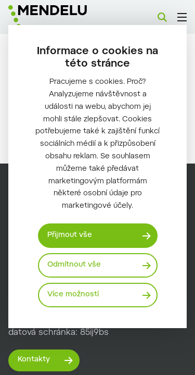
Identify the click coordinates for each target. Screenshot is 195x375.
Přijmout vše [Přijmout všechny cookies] (69, 235)
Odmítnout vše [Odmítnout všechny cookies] (74, 265)
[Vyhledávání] (162, 17)
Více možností (73, 294)
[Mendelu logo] (60, 17)
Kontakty (34, 360)
